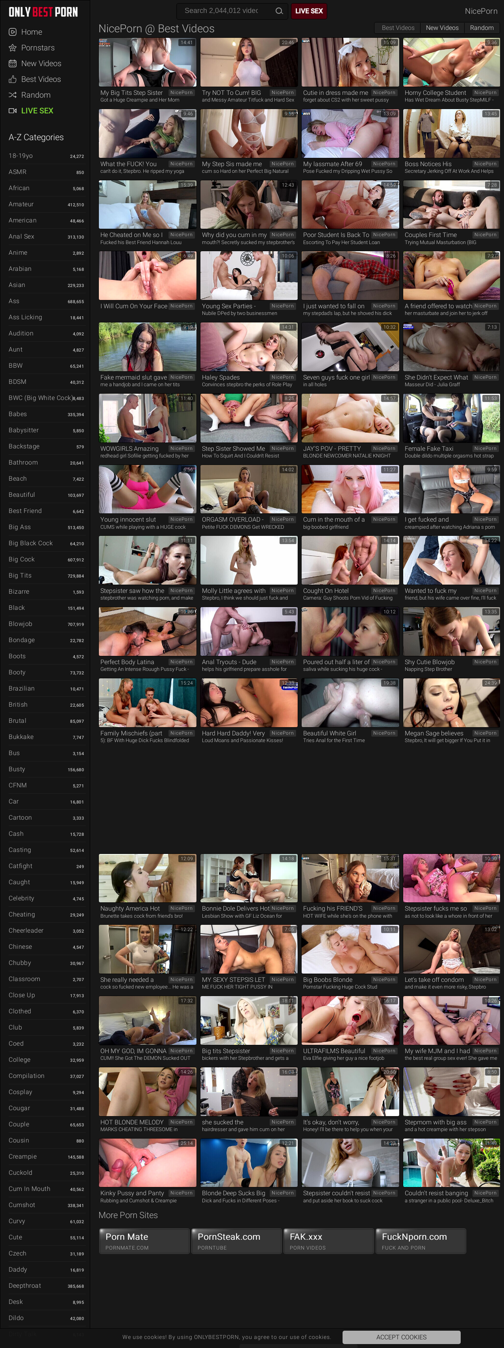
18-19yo (21, 155)
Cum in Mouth (29, 1188)
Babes (18, 414)
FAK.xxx (329, 1241)
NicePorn (481, 11)
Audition (21, 333)
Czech (18, 1253)
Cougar (19, 1108)
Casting (20, 850)
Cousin (19, 1140)
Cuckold (21, 1172)
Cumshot (22, 1205)
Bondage (22, 640)
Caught (19, 882)
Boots (17, 656)
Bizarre (19, 591)
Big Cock (22, 559)
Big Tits (20, 575)
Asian (17, 285)
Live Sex (37, 110)
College (20, 1059)
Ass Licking (26, 317)
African (19, 188)
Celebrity (22, 898)
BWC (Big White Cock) (41, 398)
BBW (16, 365)
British (18, 704)
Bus (14, 753)
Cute (15, 1237)
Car (14, 801)
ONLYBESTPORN (49, 12)
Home (31, 32)
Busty (17, 769)
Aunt (15, 349)
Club (15, 1027)
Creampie (23, 1156)
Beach (18, 478)
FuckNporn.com (421, 1241)
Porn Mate (144, 1241)
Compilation (27, 1076)
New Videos (41, 63)
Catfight (20, 866)
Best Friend (25, 511)
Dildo (16, 1318)
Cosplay (21, 1092)
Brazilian (22, 688)
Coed (16, 1043)
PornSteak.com (237, 1241)
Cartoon (20, 817)
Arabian (20, 268)
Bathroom (23, 462)
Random (36, 95)
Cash (16, 833)
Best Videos (41, 79)
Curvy (17, 1221)
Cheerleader (26, 930)
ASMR (17, 172)
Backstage (24, 446)
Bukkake (21, 737)
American (23, 220)
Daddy (18, 1269)
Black (17, 607)
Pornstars (38, 47)
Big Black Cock (31, 543)
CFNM (18, 785)
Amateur (21, 204)
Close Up (22, 995)
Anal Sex (21, 236)
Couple (19, 1124)
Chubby (20, 963)
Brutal (17, 720)
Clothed (20, 1011)
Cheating (22, 914)
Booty (17, 672)
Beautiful (22, 494)
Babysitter (24, 430)
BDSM (17, 381)
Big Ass (20, 527)
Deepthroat (25, 1285)
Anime (18, 252)
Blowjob (21, 624)
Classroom (25, 979)
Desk (16, 1301)
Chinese (20, 946)
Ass (14, 301)
